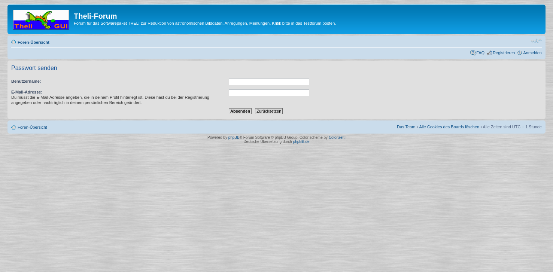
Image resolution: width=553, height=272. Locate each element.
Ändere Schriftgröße (536, 40)
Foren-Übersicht (33, 42)
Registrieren (504, 53)
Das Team (406, 127)
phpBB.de (301, 142)
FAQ (480, 53)
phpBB (234, 137)
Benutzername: (26, 81)
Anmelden (532, 53)
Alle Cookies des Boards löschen (449, 127)
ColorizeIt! (337, 137)
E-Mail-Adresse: (26, 92)
